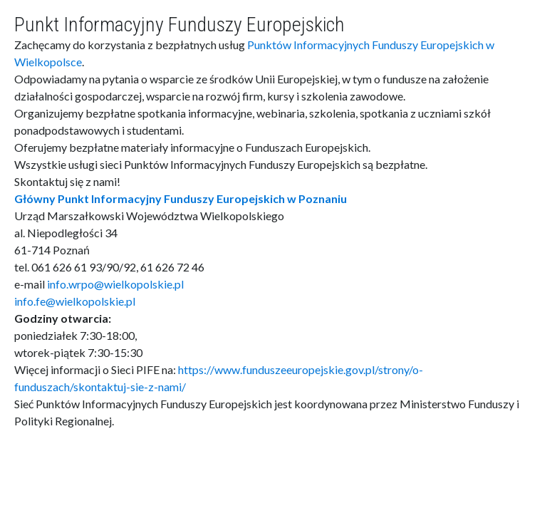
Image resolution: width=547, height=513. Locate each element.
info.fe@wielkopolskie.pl (74, 301)
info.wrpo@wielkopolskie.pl (115, 284)
